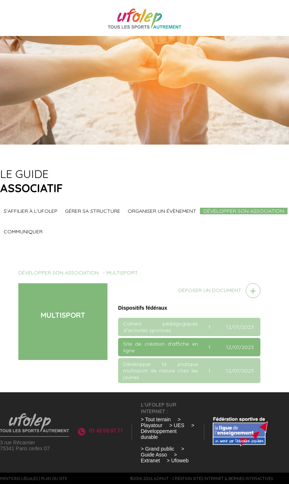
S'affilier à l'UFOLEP (31, 211)
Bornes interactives (250, 478)
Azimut (161, 478)
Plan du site (54, 478)
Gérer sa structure (92, 211)
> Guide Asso (162, 452)
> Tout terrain (156, 419)
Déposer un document (209, 290)
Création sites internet (198, 478)
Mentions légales (19, 478)
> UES (176, 425)
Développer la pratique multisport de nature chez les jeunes (160, 371)
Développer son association (244, 211)
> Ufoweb (178, 460)
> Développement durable (167, 431)
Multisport (122, 272)
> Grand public (157, 449)
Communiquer (23, 231)
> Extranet (159, 457)
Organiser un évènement (162, 211)
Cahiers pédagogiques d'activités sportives (160, 327)
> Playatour (161, 422)
